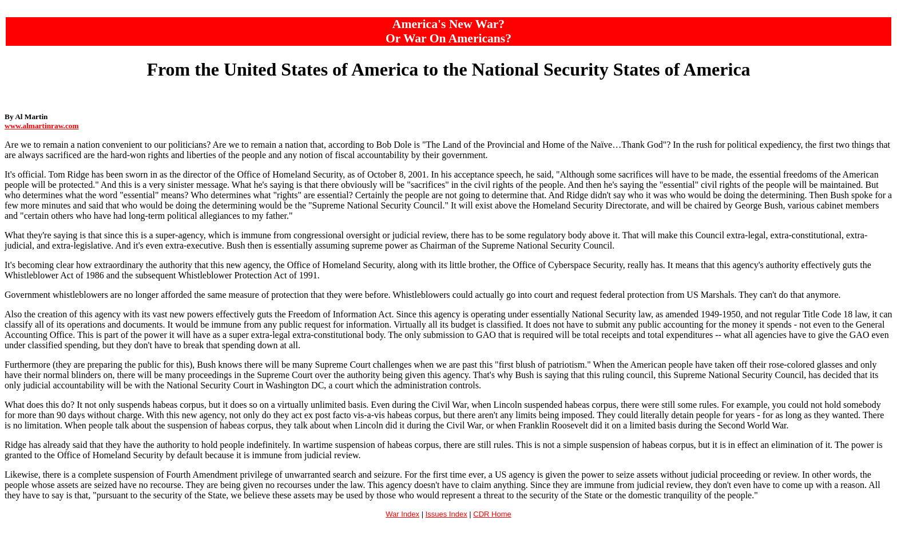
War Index (402, 514)
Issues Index (446, 514)
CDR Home (492, 514)
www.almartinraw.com (42, 125)
